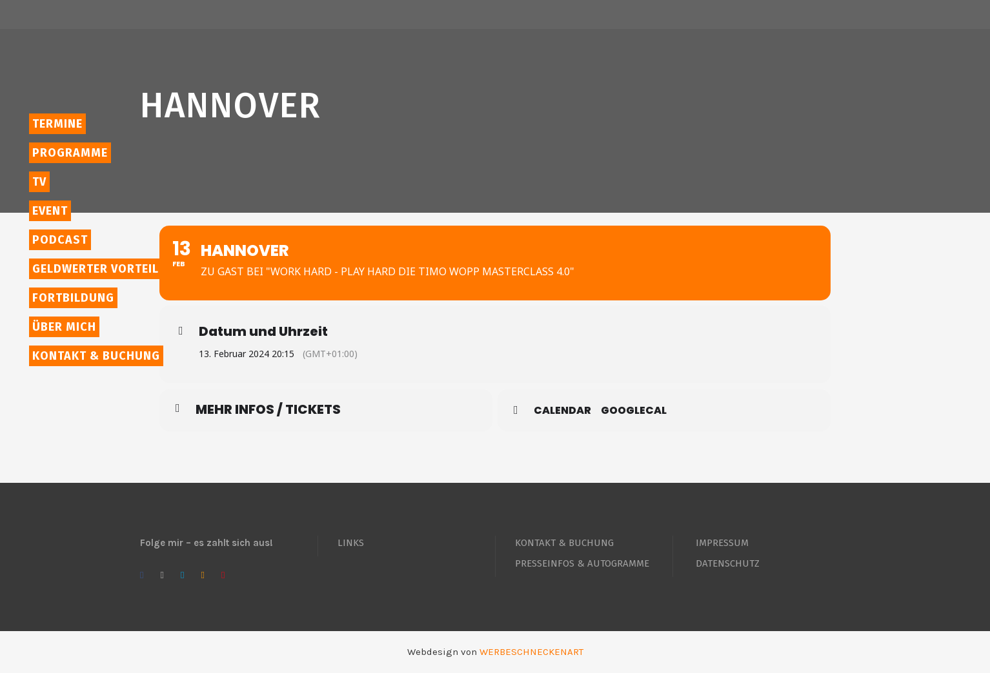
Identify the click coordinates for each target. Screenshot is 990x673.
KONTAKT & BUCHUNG (564, 543)
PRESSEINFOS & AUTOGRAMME (582, 563)
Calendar (562, 410)
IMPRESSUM (722, 543)
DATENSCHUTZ (728, 563)
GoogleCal (634, 410)
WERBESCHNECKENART (531, 652)
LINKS (351, 543)
